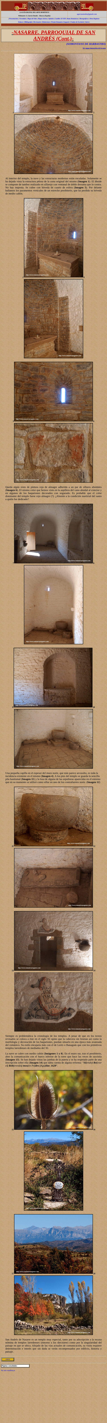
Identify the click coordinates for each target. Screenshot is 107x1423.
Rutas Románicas (72, 19)
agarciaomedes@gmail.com (87, 14)
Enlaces (20, 22)
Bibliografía (28, 22)
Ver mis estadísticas (8, 1370)
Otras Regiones (94, 19)
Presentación (13, 19)
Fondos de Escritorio (77, 22)
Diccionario (37, 22)
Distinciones (46, 22)
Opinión (51, 19)
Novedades (22, 19)
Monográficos (83, 19)
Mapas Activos (42, 19)
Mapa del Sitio (32, 19)
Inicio (87, 22)
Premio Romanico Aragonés (60, 22)
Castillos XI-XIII (60, 19)
